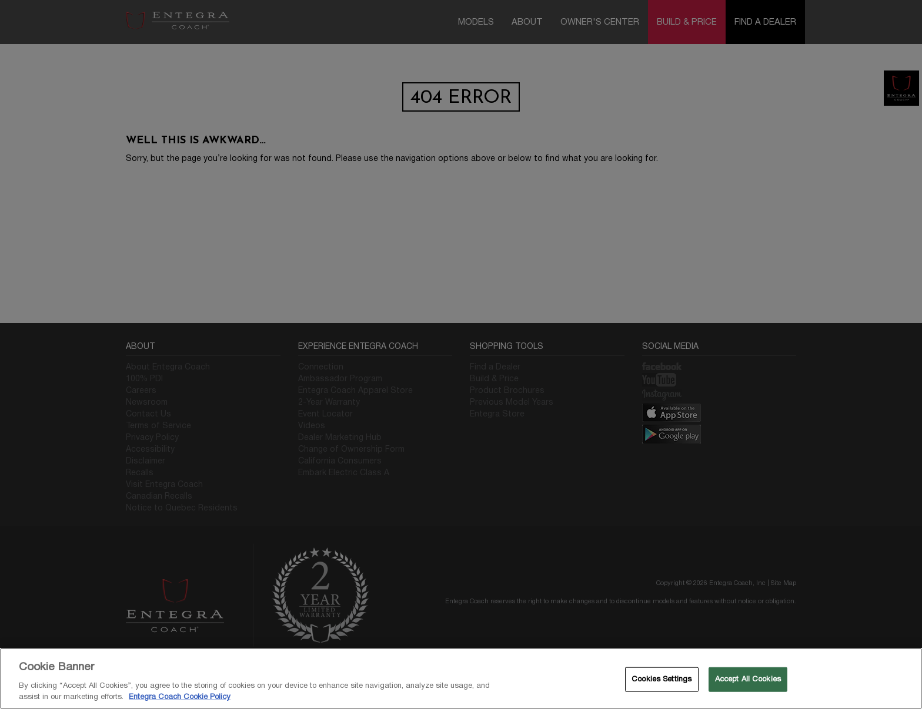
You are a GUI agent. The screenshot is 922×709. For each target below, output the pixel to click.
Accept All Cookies (748, 679)
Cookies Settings (662, 679)
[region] (461, 678)
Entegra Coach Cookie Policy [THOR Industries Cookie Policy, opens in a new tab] (179, 697)
